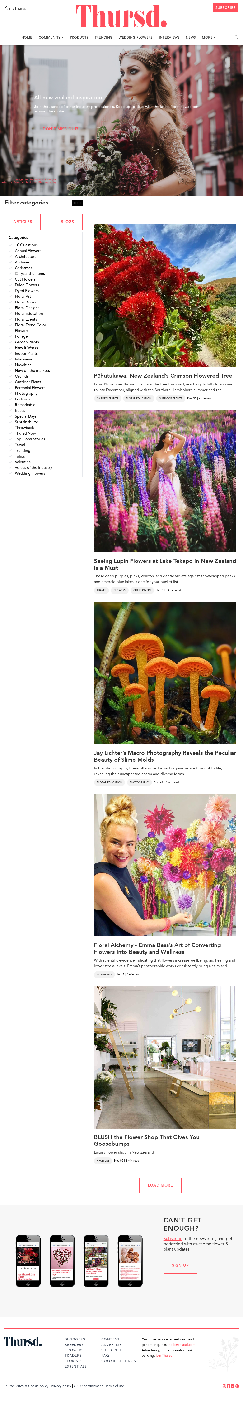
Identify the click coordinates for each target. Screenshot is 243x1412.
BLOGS (67, 222)
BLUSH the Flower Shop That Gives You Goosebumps (147, 1141)
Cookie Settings (118, 1361)
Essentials (76, 1366)
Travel (101, 590)
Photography (139, 782)
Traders (73, 1355)
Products (79, 37)
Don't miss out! (60, 129)
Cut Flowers (142, 590)
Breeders (74, 1345)
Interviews (169, 37)
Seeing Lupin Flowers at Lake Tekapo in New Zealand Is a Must (165, 565)
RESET (77, 203)
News (191, 37)
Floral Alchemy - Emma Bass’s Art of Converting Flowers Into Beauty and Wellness (157, 949)
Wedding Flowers (136, 37)
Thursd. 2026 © (15, 1386)
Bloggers (75, 1339)
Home (27, 37)
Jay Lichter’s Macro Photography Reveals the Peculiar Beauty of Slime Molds (165, 756)
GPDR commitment (88, 1386)
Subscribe (173, 1239)
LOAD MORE (160, 1186)
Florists (74, 1361)
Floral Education (138, 398)
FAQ (105, 1355)
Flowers (120, 590)
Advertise (111, 1345)
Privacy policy (61, 1386)
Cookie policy (38, 1386)
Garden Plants (107, 398)
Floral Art (104, 975)
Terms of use (114, 1386)
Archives (103, 1161)
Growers (74, 1350)
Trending (104, 37)
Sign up (180, 1266)
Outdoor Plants (170, 398)
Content (110, 1339)
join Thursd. (164, 1355)
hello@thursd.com (181, 1345)
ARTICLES (22, 222)
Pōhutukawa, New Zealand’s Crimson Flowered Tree (163, 376)
